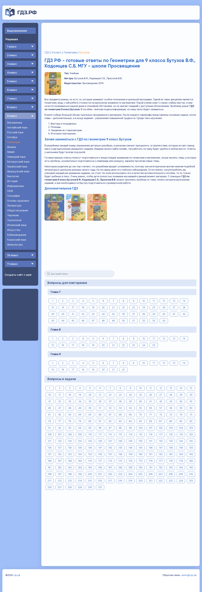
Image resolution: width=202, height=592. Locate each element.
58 (170, 408)
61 (49, 414)
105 (191, 427)
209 (181, 474)
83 (120, 421)
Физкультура (15, 244)
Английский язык (17, 127)
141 (100, 447)
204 (130, 474)
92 (59, 427)
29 (52, 314)
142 (110, 447)
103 (171, 427)
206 (151, 474)
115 (140, 434)
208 (171, 474)
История (12, 181)
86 (150, 421)
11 (154, 300)
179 (181, 461)
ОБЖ (10, 191)
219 (130, 480)
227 (60, 487)
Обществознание (17, 210)
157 (110, 454)
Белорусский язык (18, 161)
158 (120, 454)
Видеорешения (17, 30)
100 (140, 427)
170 (90, 461)
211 (49, 480)
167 (60, 461)
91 (49, 427)
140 (90, 447)
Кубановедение (16, 235)
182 (60, 467)
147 (161, 447)
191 (150, 467)
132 (160, 441)
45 (72, 320)
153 (70, 454)
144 (130, 447)
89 (180, 421)
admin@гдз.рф (188, 575)
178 (171, 461)
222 (161, 480)
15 (52, 307)
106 (49, 434)
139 (80, 447)
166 (49, 461)
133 (170, 441)
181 (49, 467)
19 (93, 307)
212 (59, 480)
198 (70, 474)
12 (164, 300)
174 (130, 461)
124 (80, 441)
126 (100, 441)
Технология (14, 220)
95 (90, 427)
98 (120, 427)
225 (191, 480)
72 (160, 414)
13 (174, 300)
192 (161, 467)
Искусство (13, 230)
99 (130, 427)
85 (140, 421)
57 (160, 408)
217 (110, 480)
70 (140, 414)
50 (123, 320)
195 (191, 467)
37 (133, 314)
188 (120, 467)
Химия (11, 152)
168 (70, 461)
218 (120, 480)
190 (140, 467)
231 (100, 487)
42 (184, 314)
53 (153, 320)
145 (140, 447)
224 (181, 480)
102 (161, 427)
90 (191, 421)
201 (100, 474)
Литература (14, 205)
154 (80, 454)
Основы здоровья (18, 200)
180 (191, 461)
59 (180, 408)
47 (93, 320)
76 (49, 421)
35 (113, 314)
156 (100, 454)
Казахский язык (16, 239)
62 (59, 414)
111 (100, 434)
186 (100, 467)
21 (113, 307)
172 (110, 461)
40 (163, 314)
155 (90, 454)
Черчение (13, 215)
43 (52, 320)
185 (90, 467)
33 (93, 314)
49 (113, 320)
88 (170, 421)
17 (73, 307)
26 (163, 307)
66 (100, 414)
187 (110, 467)
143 (120, 447)
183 (70, 467)
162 (161, 454)
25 (153, 307)
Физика (11, 147)
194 (181, 467)
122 (59, 441)
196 (49, 474)
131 (150, 441)
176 (150, 461)
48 (103, 320)
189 (130, 467)
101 (150, 427)
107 (60, 434)
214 (80, 480)
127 (110, 441)
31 (73, 314)
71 (150, 414)
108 (70, 434)
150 (191, 447)
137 (60, 447)
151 (49, 454)
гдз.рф (16, 575)
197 (60, 474)
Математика (14, 122)
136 (49, 447)
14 (184, 300)
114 (130, 434)
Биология (13, 176)
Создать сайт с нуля (18, 274)
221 (150, 480)
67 (110, 414)
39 (153, 314)
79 (79, 421)
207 (161, 474)
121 (49, 441)
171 (100, 461)
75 (191, 414)
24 (143, 307)
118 (170, 434)
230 (90, 487)
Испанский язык (17, 225)
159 (130, 454)
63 (69, 414)
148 (171, 447)
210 (191, 474)
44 (62, 320)
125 (90, 441)
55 (140, 408)
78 (69, 421)
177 (161, 461)
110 (90, 434)
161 (150, 454)
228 (70, 487)
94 (79, 427)
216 (100, 480)
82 (110, 421)
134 (181, 441)
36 (123, 314)
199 (80, 474)
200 (90, 474)
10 (143, 300)
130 (140, 441)
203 (120, 474)
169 (80, 461)
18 (83, 307)
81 (100, 421)
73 (170, 414)
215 (90, 480)
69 (130, 414)
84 (130, 421)
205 (140, 474)
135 (191, 441)
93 (69, 427)
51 (133, 320)
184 (80, 467)
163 (171, 454)
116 (150, 434)
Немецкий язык (16, 156)
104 (181, 427)
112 (110, 434)
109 (80, 434)
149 (181, 447)
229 (80, 487)
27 (173, 307)
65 (90, 414)
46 (83, 320)
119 (181, 434)
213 (69, 480)
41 (174, 314)
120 (191, 434)
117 (160, 434)
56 (150, 408)
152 (60, 454)
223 (171, 480)
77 (59, 421)
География (13, 196)
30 (62, 314)
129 (130, 441)
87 (160, 421)
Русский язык (15, 132)
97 (110, 427)
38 (143, 314)
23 (133, 307)
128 (120, 441)
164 (181, 454)
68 (120, 414)
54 (163, 320)
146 (150, 447)
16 (63, 307)
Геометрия (13, 142)
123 (69, 441)
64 (79, 414)
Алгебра (12, 137)
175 (140, 461)
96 (100, 427)
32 (83, 314)
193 (171, 467)
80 (90, 421)
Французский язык (18, 171)
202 (110, 474)
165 (191, 454)
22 (123, 307)
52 (143, 320)
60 (191, 408)
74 (180, 414)
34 (103, 314)
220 (140, 480)
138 (70, 447)
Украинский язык (17, 166)
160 (140, 454)
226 (49, 487)
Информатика (15, 186)
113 (120, 434)
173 (120, 461)
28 (184, 307)
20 (103, 307)
